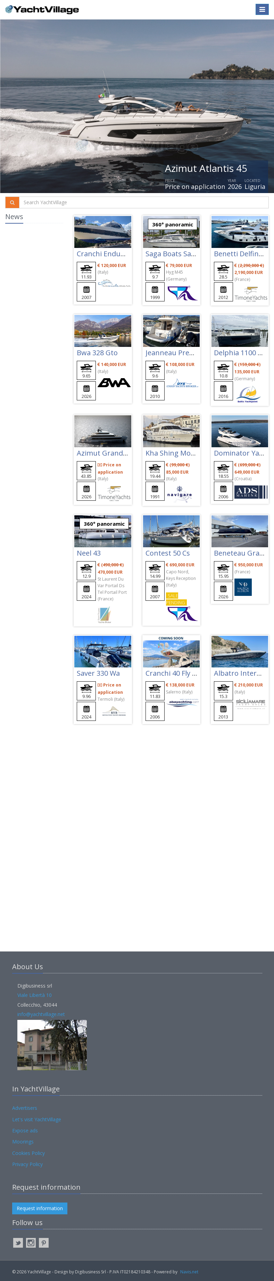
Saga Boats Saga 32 (177, 253)
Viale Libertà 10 (34, 995)
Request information (40, 1208)
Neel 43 (89, 553)
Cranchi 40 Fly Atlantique (186, 673)
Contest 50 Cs (168, 553)
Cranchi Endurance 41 (112, 253)
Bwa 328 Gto (97, 352)
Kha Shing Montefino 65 (185, 453)
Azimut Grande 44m (110, 453)
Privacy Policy (27, 1164)
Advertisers (24, 1108)
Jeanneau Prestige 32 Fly (185, 352)
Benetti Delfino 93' (244, 253)
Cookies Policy (28, 1153)
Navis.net (189, 1272)
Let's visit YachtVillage (36, 1119)
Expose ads (25, 1130)
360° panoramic (172, 224)
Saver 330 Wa (98, 673)
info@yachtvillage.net (41, 1014)
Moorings (23, 1141)
